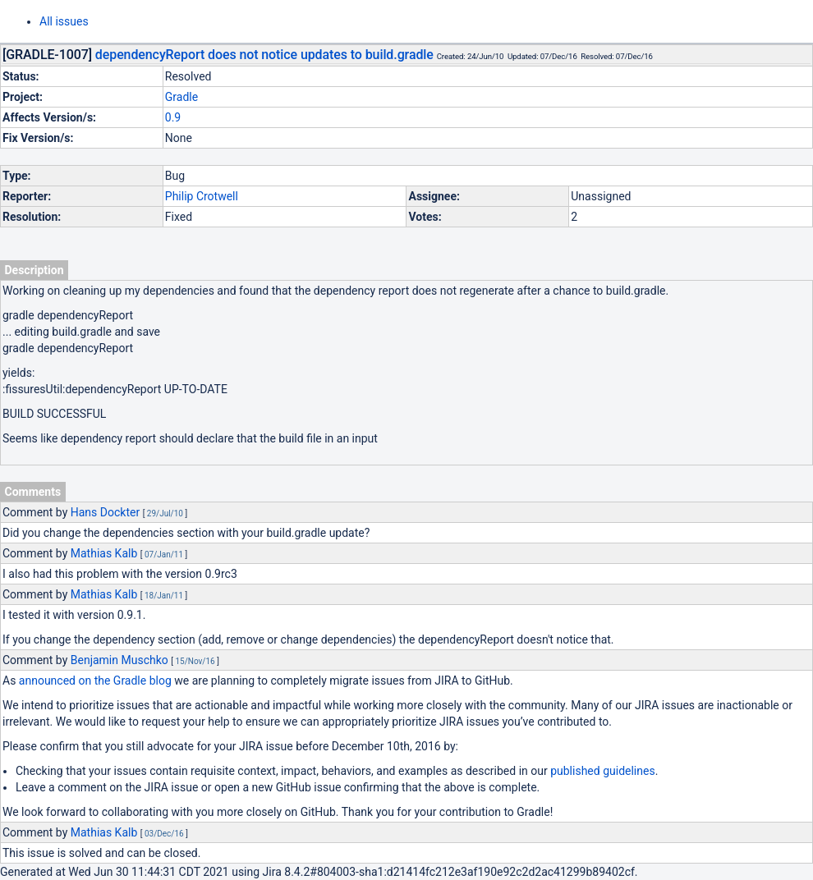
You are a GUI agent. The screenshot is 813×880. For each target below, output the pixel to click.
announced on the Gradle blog (95, 680)
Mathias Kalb (104, 553)
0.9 (173, 117)
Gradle (181, 96)
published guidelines (602, 770)
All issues (64, 21)
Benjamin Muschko (119, 660)
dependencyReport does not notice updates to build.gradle (264, 54)
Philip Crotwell (201, 196)
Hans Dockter (105, 512)
